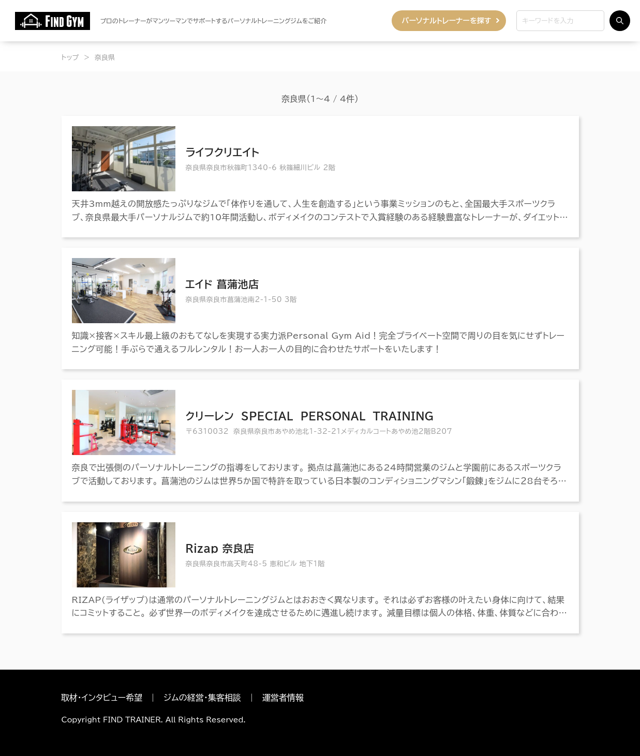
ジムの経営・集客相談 (202, 697)
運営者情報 (283, 697)
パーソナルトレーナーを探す (447, 20)
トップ (70, 57)
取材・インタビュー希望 (102, 697)
